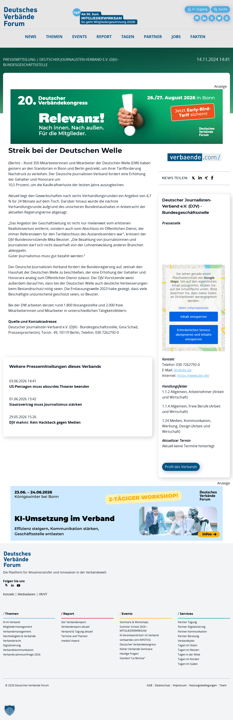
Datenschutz (162, 685)
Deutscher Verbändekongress (138, 644)
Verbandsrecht (12, 640)
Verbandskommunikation (18, 650)
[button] (9, 710)
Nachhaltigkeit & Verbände (19, 636)
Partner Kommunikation (192, 631)
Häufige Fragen (129, 653)
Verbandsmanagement (17, 631)
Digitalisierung (12, 645)
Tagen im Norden (188, 659)
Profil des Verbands (181, 466)
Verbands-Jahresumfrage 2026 (21, 654)
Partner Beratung (188, 636)
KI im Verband (11, 622)
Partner (153, 36)
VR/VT (43, 594)
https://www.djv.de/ (193, 375)
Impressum (180, 685)
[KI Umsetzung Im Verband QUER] (117, 488)
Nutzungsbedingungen (203, 685)
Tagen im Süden (188, 664)
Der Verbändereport (73, 622)
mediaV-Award (70, 640)
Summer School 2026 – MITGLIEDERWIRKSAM (134, 628)
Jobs (176, 36)
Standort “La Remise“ (132, 658)
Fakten (197, 36)
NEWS (30, 36)
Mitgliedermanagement (17, 626)
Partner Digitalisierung (191, 626)
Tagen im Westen (188, 650)
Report (104, 36)
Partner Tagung (187, 622)
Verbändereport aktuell (75, 626)
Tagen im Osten (187, 645)
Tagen (127, 36)
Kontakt (8, 594)
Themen (54, 36)
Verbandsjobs (186, 640)
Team (222, 685)
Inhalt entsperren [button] (193, 317)
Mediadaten (26, 594)
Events (79, 36)
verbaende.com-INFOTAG (135, 639)
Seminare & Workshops (134, 622)
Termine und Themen (74, 636)
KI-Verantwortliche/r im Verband (139, 635)
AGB (149, 685)
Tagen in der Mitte (189, 654)
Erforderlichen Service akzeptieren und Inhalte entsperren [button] (194, 334)
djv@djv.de (182, 370)
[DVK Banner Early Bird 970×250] (117, 91)
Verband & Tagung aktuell (77, 631)
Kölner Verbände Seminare (136, 649)
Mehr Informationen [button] (193, 308)
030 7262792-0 (188, 364)
